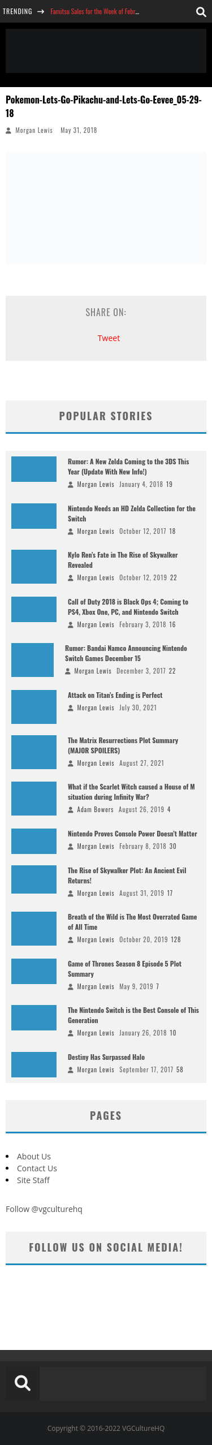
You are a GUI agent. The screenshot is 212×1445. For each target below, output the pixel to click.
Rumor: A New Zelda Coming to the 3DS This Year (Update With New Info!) (128, 466)
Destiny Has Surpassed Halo (106, 1057)
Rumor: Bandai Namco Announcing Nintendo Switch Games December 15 (126, 653)
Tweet (109, 338)
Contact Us (37, 1168)
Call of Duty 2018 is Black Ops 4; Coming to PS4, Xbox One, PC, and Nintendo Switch (128, 606)
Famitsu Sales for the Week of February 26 (102, 11)
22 (174, 577)
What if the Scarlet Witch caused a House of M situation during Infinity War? (131, 791)
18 (173, 531)
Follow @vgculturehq (44, 1209)
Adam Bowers (95, 809)
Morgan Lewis (34, 130)
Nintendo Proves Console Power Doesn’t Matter (132, 833)
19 (169, 484)
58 (180, 1069)
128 (176, 939)
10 (173, 1032)
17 (170, 893)
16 (173, 624)
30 (173, 846)
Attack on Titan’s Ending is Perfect (115, 695)
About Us (34, 1156)
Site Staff (33, 1180)
